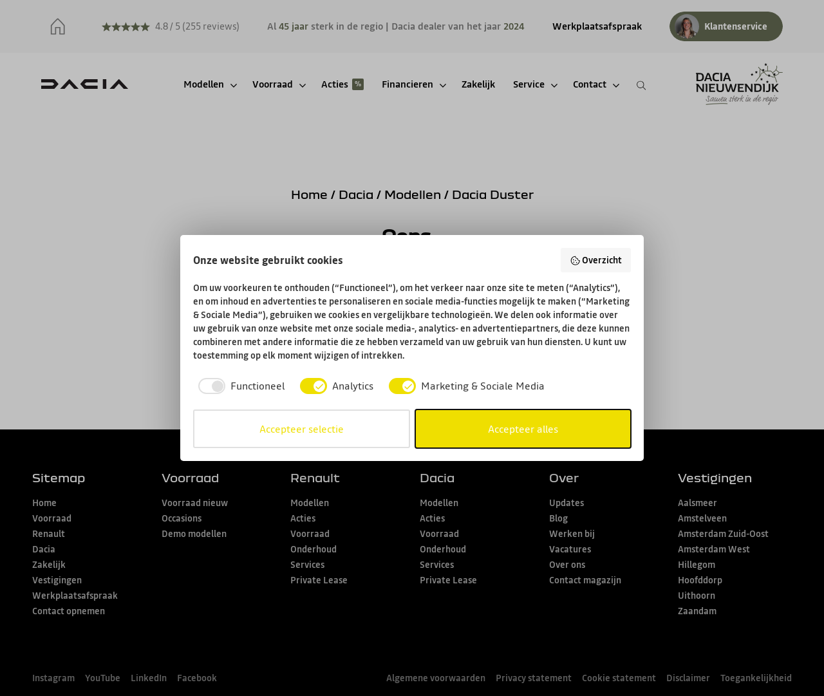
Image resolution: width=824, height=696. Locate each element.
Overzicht (596, 260)
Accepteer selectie (301, 429)
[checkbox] (239, 385)
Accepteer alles (523, 429)
